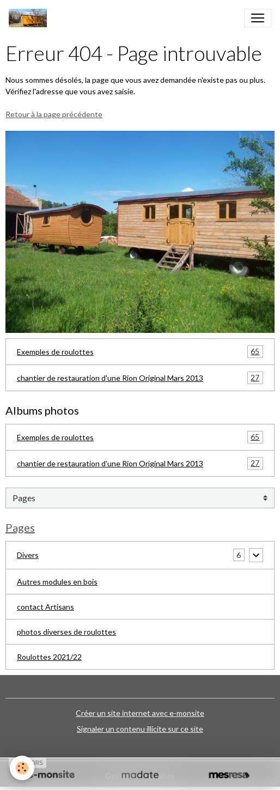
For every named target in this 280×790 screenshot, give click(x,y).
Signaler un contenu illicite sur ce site (140, 728)
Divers (28, 555)
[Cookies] (22, 768)
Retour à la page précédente (53, 114)
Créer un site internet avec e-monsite (140, 713)
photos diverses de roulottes (66, 631)
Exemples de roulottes (140, 351)
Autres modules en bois (57, 581)
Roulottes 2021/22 (49, 656)
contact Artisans (45, 606)
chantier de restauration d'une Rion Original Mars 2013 (140, 378)
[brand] (30, 18)
